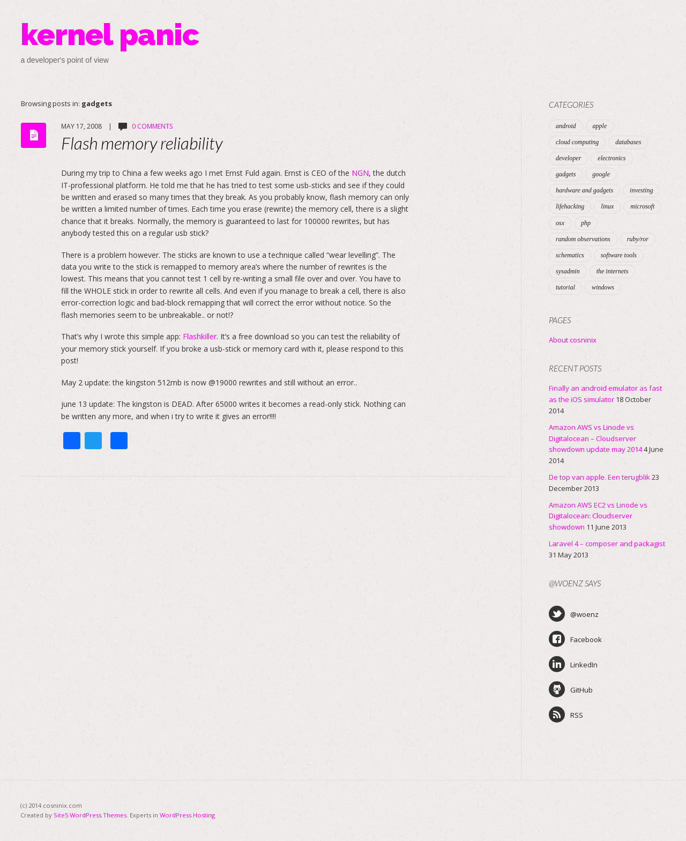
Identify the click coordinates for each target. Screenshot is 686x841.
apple (600, 126)
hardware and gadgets (584, 190)
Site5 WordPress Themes (90, 815)
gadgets (566, 174)
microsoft (642, 206)
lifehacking (570, 206)
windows (603, 287)
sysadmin (568, 271)
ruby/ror (637, 239)
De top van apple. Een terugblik (599, 477)
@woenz (574, 614)
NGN (360, 173)
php (586, 223)
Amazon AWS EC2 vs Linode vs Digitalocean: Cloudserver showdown (598, 516)
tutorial (565, 287)
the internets (612, 271)
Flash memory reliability (141, 142)
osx (560, 223)
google (601, 174)
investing (641, 190)
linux (607, 206)
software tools (619, 255)
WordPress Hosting (187, 815)
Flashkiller (200, 336)
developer (568, 158)
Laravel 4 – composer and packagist (607, 543)
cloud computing (577, 142)
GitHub (571, 689)
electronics (611, 158)
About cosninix (572, 340)
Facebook (575, 639)
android (566, 126)
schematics (570, 255)
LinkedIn (573, 664)
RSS (566, 714)
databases (628, 142)
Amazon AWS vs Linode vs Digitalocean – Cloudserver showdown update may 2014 (595, 438)
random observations (583, 239)
